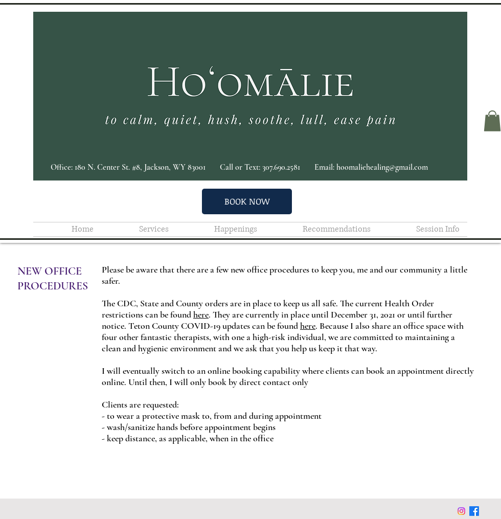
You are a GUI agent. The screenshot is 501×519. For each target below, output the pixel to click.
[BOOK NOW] (247, 201)
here (201, 314)
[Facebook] (474, 511)
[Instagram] (461, 511)
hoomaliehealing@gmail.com (382, 167)
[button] (492, 120)
